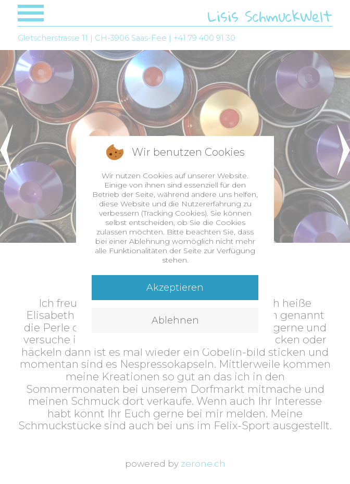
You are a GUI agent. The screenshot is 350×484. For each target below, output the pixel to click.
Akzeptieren (175, 287)
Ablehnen (175, 320)
